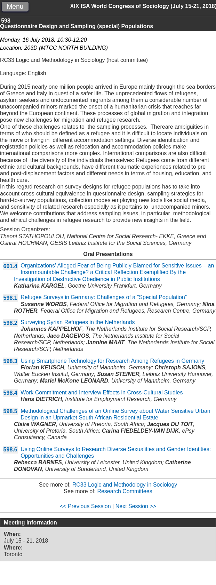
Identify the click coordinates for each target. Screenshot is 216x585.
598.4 (10, 393)
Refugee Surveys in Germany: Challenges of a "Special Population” (104, 297)
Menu (15, 6)
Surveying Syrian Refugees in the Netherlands (78, 322)
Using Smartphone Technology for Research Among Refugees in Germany (112, 361)
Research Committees (124, 491)
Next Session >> (135, 506)
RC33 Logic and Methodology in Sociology (124, 485)
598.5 (10, 411)
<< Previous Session (85, 506)
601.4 (10, 266)
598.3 (10, 361)
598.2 (10, 323)
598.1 (10, 298)
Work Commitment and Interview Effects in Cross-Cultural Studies (102, 392)
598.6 (10, 449)
